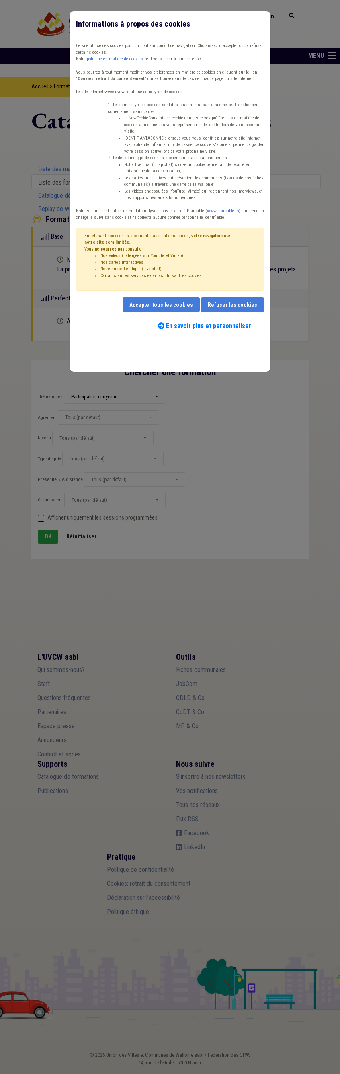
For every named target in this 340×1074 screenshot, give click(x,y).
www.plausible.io (223, 211)
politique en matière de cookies (115, 59)
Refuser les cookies (232, 305)
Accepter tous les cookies (161, 305)
